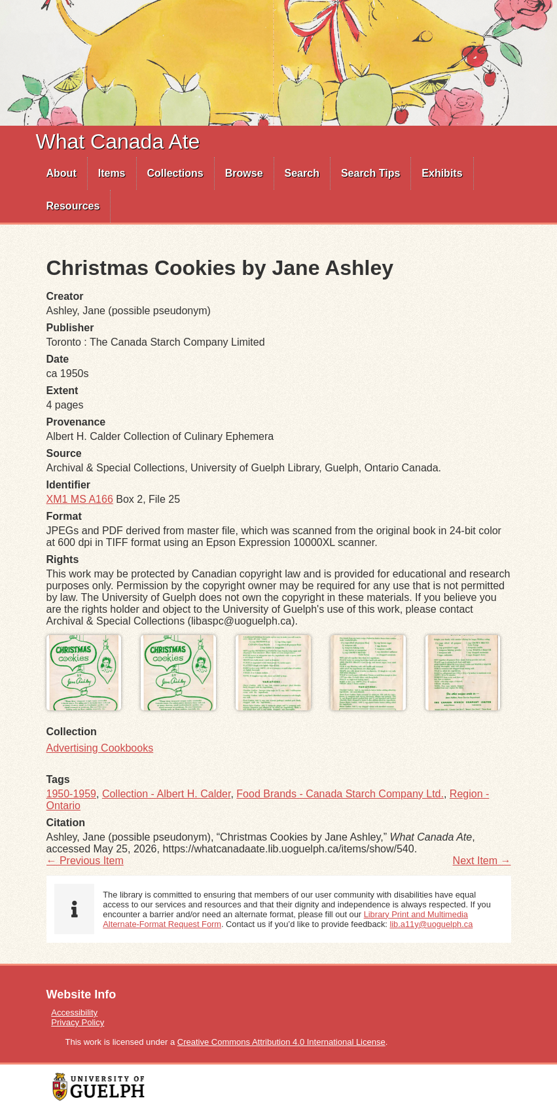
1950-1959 (71, 793)
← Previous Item (85, 860)
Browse (244, 173)
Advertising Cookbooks (100, 748)
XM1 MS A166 (79, 499)
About (61, 173)
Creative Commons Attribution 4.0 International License (281, 1042)
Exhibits (442, 173)
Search (302, 173)
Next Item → (482, 860)
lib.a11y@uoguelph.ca (431, 924)
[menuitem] (62, 173)
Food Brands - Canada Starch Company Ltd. (340, 793)
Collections (175, 173)
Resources (73, 205)
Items (112, 173)
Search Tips (370, 173)
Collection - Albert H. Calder (166, 793)
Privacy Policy (77, 1022)
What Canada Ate (118, 141)
